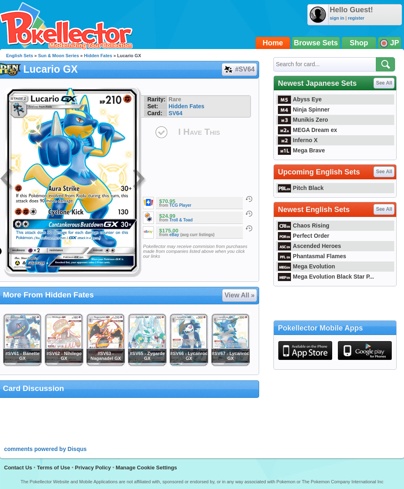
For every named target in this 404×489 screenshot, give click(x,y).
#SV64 (239, 69)
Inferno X (297, 140)
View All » (239, 295)
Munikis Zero (303, 119)
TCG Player (180, 205)
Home (273, 43)
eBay (174, 234)
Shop (359, 43)
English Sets (19, 55)
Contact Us (18, 467)
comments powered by (45, 449)
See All (384, 83)
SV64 (175, 113)
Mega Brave (301, 150)
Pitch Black (301, 188)
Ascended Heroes (309, 246)
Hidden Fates (98, 55)
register (356, 18)
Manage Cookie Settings (146, 467)
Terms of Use (53, 467)
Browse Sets (316, 43)
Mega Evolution (306, 266)
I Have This (199, 132)
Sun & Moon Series (58, 55)
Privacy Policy (93, 467)
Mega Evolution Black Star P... (326, 276)
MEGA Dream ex (307, 130)
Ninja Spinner (304, 109)
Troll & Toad (181, 220)
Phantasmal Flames (312, 256)
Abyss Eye (300, 99)
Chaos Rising (303, 225)
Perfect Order (303, 235)
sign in (337, 18)
